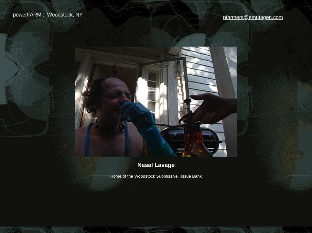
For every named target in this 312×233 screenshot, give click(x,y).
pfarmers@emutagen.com (253, 17)
